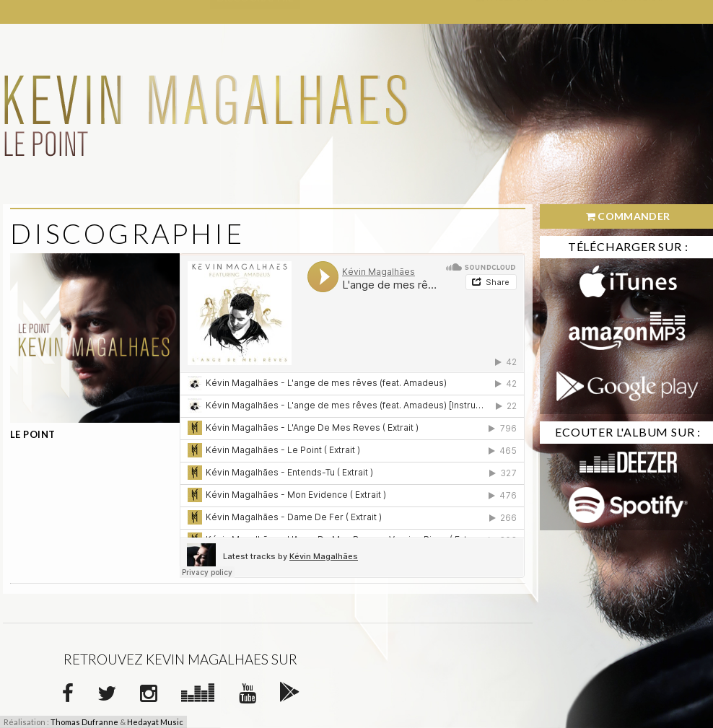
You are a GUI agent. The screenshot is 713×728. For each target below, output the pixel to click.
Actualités (96, 12)
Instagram (636, 11)
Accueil (30, 12)
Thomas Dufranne (84, 722)
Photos (379, 12)
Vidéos (326, 12)
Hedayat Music (155, 722)
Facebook (506, 11)
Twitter (570, 11)
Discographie (255, 12)
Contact (440, 12)
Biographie (172, 12)
